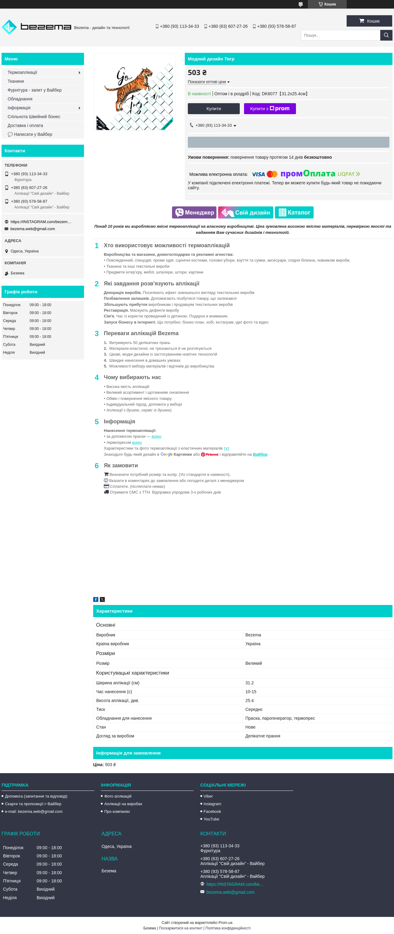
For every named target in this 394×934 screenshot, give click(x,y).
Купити (213, 108)
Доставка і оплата (25, 125)
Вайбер (260, 454)
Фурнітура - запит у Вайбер (35, 90)
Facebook (212, 811)
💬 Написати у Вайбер (30, 134)
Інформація (19, 107)
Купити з (270, 108)
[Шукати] (386, 35)
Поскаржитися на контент (180, 928)
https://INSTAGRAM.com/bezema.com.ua (41, 221)
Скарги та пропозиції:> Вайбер (33, 804)
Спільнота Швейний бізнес (34, 116)
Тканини (16, 81)
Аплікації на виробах (123, 804)
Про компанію (117, 811)
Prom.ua (225, 923)
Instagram (212, 804)
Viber (208, 796)
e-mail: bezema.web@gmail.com (34, 811)
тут (226, 448)
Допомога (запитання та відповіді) (36, 796)
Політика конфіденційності (228, 928)
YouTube (211, 819)
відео (156, 436)
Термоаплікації (22, 72)
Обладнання (20, 98)
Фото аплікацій (117, 796)
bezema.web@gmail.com (32, 228)
